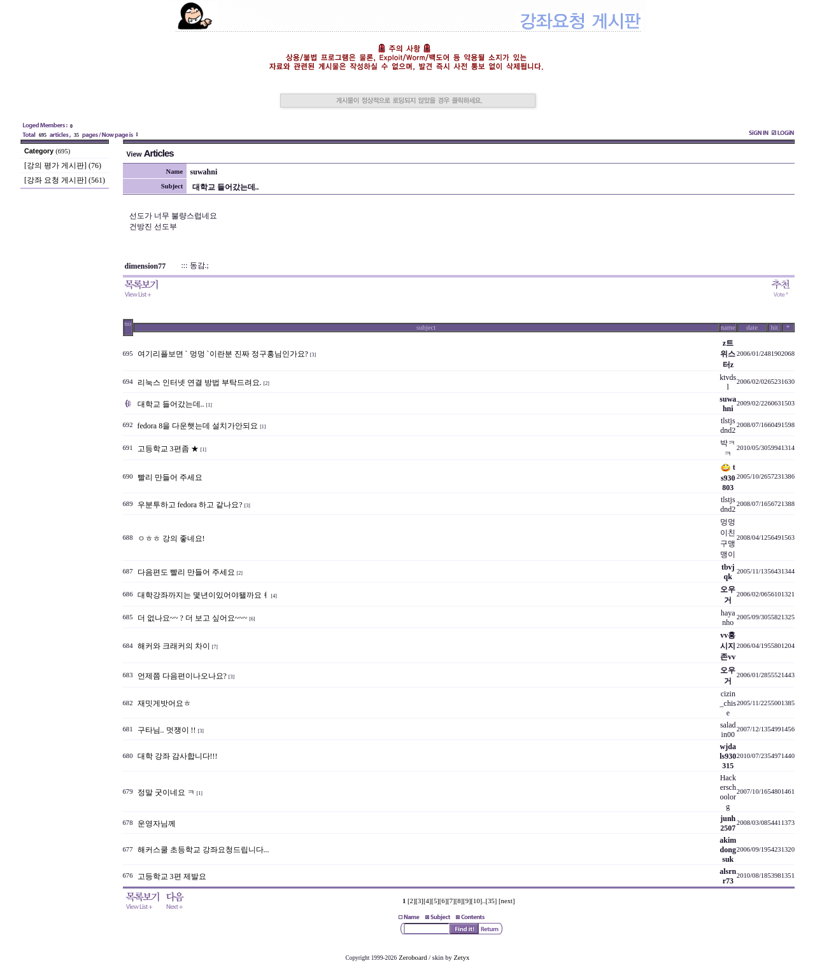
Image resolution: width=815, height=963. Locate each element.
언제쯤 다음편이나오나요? (182, 675)
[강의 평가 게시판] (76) (62, 165)
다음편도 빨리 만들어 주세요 (186, 572)
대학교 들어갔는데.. (171, 404)
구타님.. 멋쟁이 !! (167, 730)
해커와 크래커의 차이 (174, 646)
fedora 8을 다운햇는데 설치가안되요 (198, 425)
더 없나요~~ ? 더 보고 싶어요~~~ (193, 618)
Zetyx (462, 957)
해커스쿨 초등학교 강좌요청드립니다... (203, 849)
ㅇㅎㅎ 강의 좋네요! (171, 538)
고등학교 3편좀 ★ (168, 448)
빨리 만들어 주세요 (170, 477)
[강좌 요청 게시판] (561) (64, 180)
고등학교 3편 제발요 (172, 876)
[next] (506, 900)
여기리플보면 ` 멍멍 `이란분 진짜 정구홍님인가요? (223, 353)
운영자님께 (157, 823)
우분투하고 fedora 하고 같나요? (190, 504)
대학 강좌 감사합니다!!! (178, 756)
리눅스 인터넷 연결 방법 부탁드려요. (200, 382)
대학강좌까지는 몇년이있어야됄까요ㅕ (203, 595)
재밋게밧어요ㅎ (164, 703)
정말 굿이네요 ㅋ (166, 792)
